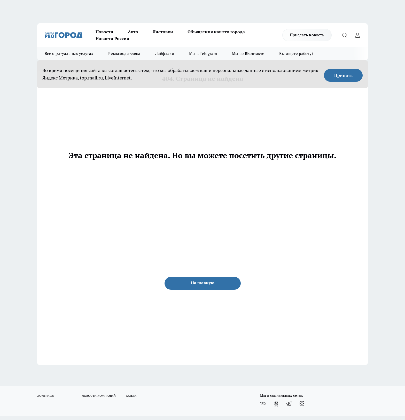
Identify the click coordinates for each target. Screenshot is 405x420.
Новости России (112, 38)
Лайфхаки (164, 53)
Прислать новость (307, 34)
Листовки (163, 31)
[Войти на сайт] (357, 35)
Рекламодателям (124, 53)
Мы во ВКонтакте (248, 53)
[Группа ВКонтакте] (263, 404)
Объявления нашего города (216, 31)
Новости (104, 31)
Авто (133, 31)
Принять (343, 75)
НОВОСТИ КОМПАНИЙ (99, 396)
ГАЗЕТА (131, 396)
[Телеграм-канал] (289, 404)
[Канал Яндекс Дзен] (301, 404)
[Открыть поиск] (344, 35)
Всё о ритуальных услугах (69, 53)
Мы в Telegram (203, 53)
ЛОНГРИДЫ (45, 396)
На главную (202, 282)
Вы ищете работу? (296, 53)
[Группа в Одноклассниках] (276, 404)
